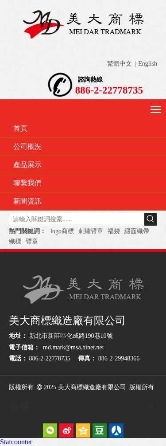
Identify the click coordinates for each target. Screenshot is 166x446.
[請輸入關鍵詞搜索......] (76, 219)
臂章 (32, 241)
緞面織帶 (136, 231)
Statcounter (16, 442)
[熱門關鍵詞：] (150, 219)
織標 (15, 241)
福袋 (114, 231)
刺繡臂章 (90, 231)
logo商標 (62, 231)
